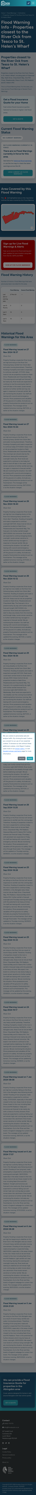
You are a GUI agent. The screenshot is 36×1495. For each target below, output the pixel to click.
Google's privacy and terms (12, 751)
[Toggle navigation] (33, 3)
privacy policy (20, 749)
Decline (21, 758)
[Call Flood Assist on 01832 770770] (28, 3)
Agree (30, 758)
